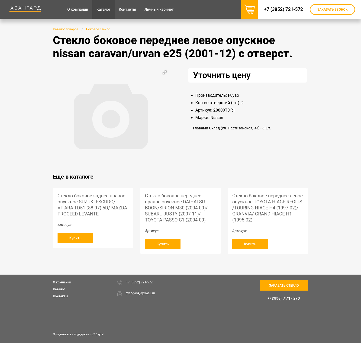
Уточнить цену (222, 75)
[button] (164, 72)
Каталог (59, 289)
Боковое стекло (98, 29)
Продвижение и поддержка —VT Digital (78, 334)
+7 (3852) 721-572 (283, 9)
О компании (62, 282)
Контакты (60, 296)
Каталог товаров (65, 29)
